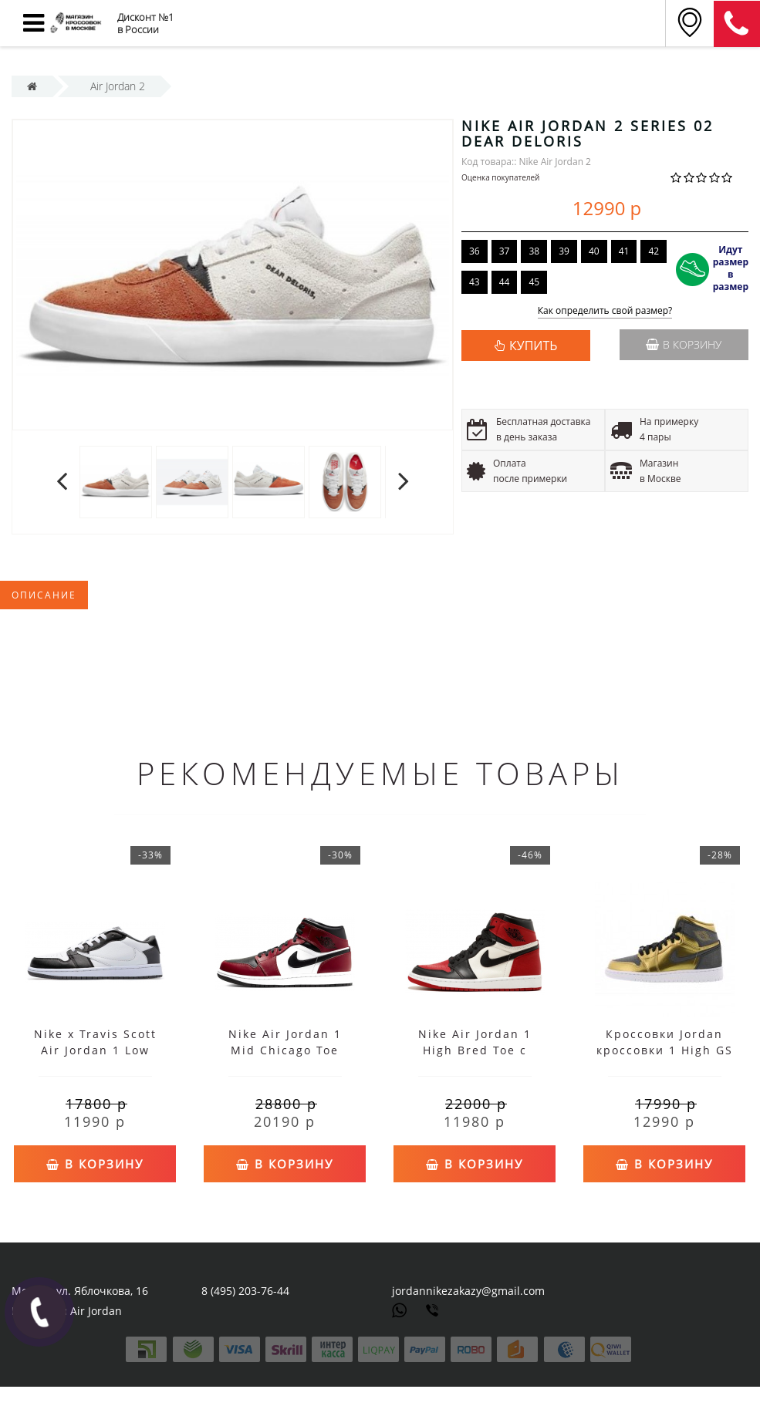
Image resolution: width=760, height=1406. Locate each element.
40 (594, 251)
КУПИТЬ (533, 345)
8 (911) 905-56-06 (737, 24)
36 (474, 251)
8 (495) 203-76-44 (245, 1290)
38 (534, 251)
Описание (44, 595)
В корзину (683, 344)
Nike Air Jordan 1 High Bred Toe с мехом (475, 1050)
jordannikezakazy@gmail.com (468, 1290)
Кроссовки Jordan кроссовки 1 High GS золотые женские (664, 1050)
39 (564, 251)
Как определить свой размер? (605, 311)
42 (653, 251)
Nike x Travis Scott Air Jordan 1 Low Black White (95, 1050)
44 (504, 281)
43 (474, 281)
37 (504, 251)
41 (624, 251)
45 (534, 281)
